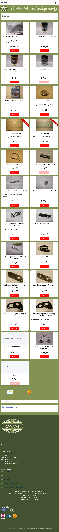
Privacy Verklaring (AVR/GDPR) (13, 487)
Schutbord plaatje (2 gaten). (44, 285)
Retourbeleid (7, 479)
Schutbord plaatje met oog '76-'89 (14, 315)
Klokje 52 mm (44, 100)
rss (24, 528)
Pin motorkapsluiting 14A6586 (15, 191)
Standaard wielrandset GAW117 (14, 347)
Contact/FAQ (7, 471)
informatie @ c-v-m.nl (8, 453)
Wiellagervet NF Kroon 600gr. (44, 37)
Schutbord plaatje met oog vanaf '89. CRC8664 (44, 315)
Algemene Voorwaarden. (11, 483)
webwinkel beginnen (31, 528)
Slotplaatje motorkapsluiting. (44, 164)
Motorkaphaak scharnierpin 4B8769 (15, 258)
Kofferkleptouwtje (14, 164)
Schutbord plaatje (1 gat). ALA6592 (14, 286)
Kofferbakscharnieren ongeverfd (44, 348)
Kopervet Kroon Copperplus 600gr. (14, 70)
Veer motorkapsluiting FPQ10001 (15, 225)
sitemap (20, 528)
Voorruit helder (14, 133)
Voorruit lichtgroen (44, 133)
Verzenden (6, 475)
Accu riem (44, 257)
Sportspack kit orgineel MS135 (14, 37)
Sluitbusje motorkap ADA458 (44, 191)
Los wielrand (15, 375)
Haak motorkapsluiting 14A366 (44, 224)
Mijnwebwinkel (48, 528)
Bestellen (15, 51)
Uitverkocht (44, 82)
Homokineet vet (44, 69)
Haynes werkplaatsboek (14, 100)
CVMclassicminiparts (9, 407)
